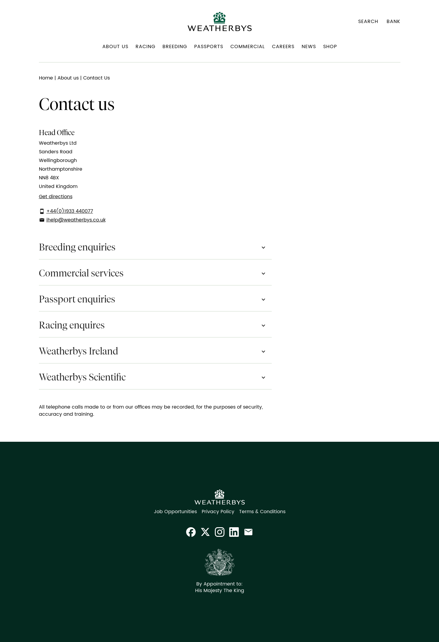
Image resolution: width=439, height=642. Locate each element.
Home (46, 78)
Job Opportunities (175, 511)
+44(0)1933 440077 (69, 211)
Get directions (55, 197)
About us (68, 78)
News (309, 47)
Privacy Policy (218, 511)
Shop (330, 47)
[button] (115, 49)
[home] (220, 21)
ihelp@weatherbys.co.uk (76, 220)
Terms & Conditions (262, 511)
